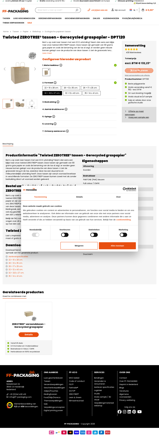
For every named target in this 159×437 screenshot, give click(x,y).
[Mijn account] (118, 10)
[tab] (8, 144)
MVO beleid (74, 378)
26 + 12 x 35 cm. (71, 87)
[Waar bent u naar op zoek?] (54, 10)
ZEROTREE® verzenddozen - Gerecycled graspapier (29, 325)
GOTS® (72, 391)
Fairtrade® (73, 387)
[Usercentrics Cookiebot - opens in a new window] (124, 189)
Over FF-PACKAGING (128, 381)
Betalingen (99, 378)
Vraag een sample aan (138, 117)
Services (99, 372)
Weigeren (79, 246)
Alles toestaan (117, 246)
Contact (123, 378)
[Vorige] (5, 69)
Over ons (124, 372)
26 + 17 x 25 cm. (90, 87)
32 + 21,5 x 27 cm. (52, 93)
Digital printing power (53, 410)
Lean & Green (75, 397)
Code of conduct (77, 381)
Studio (97, 393)
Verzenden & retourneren (100, 382)
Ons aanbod (51, 372)
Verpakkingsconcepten (54, 407)
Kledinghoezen (50, 394)
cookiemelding (123, 220)
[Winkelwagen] (147, 10)
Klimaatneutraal (76, 400)
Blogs (121, 387)
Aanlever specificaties (104, 387)
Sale (46, 404)
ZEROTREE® (74, 394)
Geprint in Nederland (128, 384)
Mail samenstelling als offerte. (137, 75)
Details (29, 334)
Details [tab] (79, 197)
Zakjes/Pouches (51, 391)
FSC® (71, 384)
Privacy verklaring (127, 400)
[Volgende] (35, 69)
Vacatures (124, 391)
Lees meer (47, 53)
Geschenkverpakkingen (54, 387)
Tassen (47, 381)
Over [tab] (118, 197)
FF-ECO (73, 372)
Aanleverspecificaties (18, 256)
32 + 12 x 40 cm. (72, 93)
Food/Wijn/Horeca (52, 397)
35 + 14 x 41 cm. (92, 93)
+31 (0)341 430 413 (16, 394)
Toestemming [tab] (40, 197)
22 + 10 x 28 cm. (51, 87)
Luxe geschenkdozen (53, 378)
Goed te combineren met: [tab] (15, 296)
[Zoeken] (77, 10)
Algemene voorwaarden (125, 395)
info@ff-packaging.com (19, 397)
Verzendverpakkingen (53, 384)
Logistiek (98, 390)
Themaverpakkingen (53, 400)
